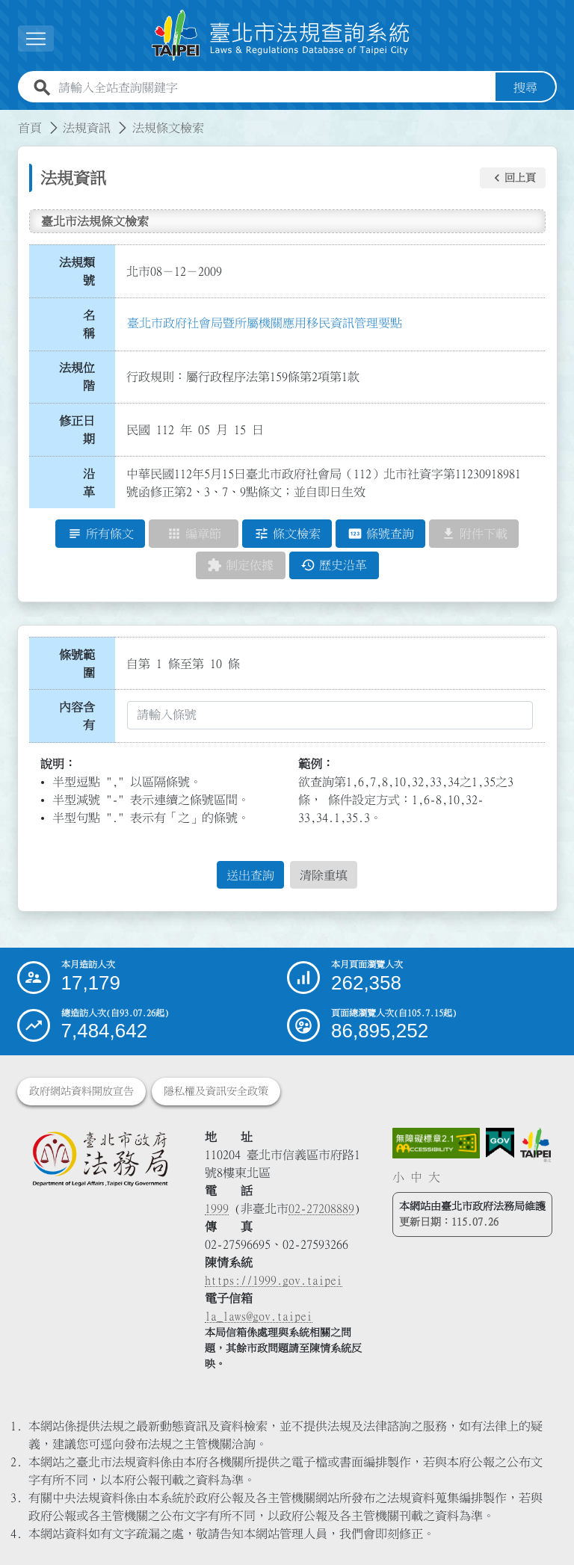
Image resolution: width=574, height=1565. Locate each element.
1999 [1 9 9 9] (217, 1208)
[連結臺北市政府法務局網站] (99, 1158)
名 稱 (93, 324)
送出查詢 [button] (250, 875)
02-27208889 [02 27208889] (321, 1208)
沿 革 (93, 483)
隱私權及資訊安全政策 (216, 1091)
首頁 (30, 128)
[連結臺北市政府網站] (535, 1145)
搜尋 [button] (525, 87)
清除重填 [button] (324, 875)
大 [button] (434, 1177)
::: (9, 119)
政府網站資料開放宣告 (81, 1091)
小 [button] (398, 1177)
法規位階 (77, 377)
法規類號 (77, 271)
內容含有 (77, 716)
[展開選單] (36, 38)
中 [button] (416, 1177)
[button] (513, 177)
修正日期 (77, 430)
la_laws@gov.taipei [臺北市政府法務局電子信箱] (258, 1316)
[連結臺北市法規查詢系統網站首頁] (281, 35)
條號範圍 (77, 664)
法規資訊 (87, 128)
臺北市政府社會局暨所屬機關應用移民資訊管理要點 (264, 323)
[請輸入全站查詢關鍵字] (274, 87)
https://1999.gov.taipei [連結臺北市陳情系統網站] (273, 1280)
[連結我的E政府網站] (500, 1143)
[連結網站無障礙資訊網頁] (436, 1143)
